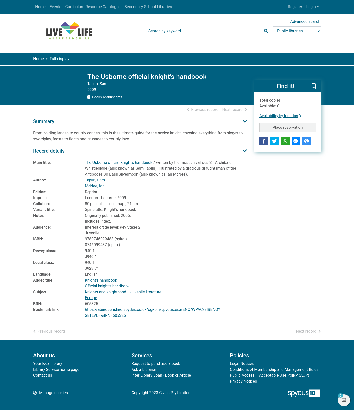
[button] (313, 86)
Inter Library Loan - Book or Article (161, 375)
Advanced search (305, 21)
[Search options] (297, 31)
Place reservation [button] (294, 127)
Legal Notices (242, 363)
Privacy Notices (243, 381)
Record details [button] (49, 151)
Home (40, 6)
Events (55, 6)
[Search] (266, 31)
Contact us (42, 375)
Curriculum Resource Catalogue (92, 6)
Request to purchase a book (156, 363)
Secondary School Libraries (148, 6)
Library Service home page (56, 369)
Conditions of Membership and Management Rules (274, 369)
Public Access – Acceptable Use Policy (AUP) (269, 375)
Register (295, 6)
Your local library (47, 363)
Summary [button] (43, 121)
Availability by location (280, 116)
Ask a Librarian (145, 369)
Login (311, 6)
